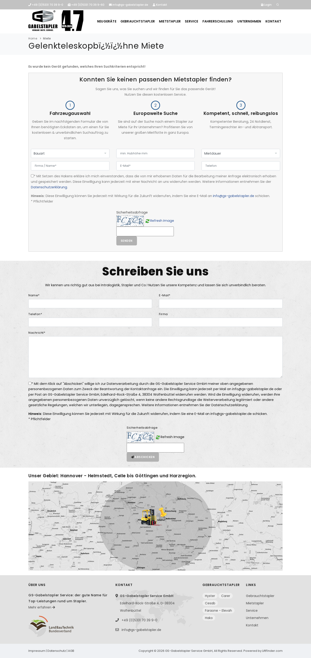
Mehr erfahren (41, 607)
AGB (71, 651)
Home (32, 38)
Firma (163, 314)
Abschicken (143, 457)
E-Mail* (164, 295)
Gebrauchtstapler (137, 21)
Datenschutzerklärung (49, 187)
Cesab (210, 603)
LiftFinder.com (272, 651)
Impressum (36, 651)
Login (266, 5)
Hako (209, 618)
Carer (225, 596)
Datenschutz (56, 651)
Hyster (210, 596)
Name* (34, 295)
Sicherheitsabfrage (142, 427)
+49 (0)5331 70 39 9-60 (86, 5)
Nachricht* (36, 332)
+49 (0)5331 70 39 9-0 (45, 5)
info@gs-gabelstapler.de (128, 5)
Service (191, 21)
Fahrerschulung (217, 21)
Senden (127, 241)
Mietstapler (170, 21)
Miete (47, 38)
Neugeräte (106, 21)
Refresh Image (162, 220)
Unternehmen (249, 21)
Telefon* (35, 314)
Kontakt (160, 5)
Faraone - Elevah (218, 610)
